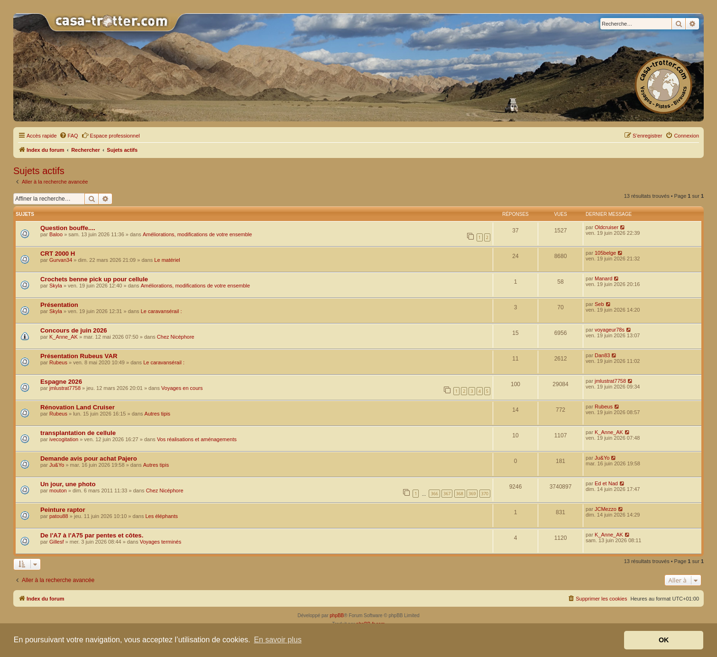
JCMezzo (605, 509)
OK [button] (664, 640)
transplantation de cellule (78, 432)
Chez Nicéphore (175, 337)
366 (434, 493)
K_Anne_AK (63, 337)
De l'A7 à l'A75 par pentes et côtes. (91, 535)
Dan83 (602, 355)
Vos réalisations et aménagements (197, 439)
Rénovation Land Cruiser (77, 407)
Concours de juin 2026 (73, 330)
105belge (605, 253)
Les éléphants (161, 516)
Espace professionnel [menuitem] (111, 135)
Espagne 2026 (61, 381)
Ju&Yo (56, 465)
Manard (603, 278)
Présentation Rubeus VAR (78, 356)
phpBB (337, 615)
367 (446, 493)
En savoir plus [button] (278, 640)
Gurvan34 (60, 260)
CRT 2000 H (57, 253)
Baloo (56, 234)
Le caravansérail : (161, 311)
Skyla (55, 285)
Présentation (59, 304)
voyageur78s (610, 330)
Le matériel (167, 260)
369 (472, 493)
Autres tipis (157, 413)
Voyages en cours (181, 388)
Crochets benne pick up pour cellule (94, 279)
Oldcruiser (606, 227)
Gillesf (56, 542)
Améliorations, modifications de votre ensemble (197, 234)
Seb (599, 304)
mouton (58, 490)
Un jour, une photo (67, 484)
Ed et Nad (606, 483)
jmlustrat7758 (65, 388)
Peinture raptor (62, 509)
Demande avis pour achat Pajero (88, 458)
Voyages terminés (160, 542)
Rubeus (58, 362)
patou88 (58, 516)
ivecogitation (63, 439)
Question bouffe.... (67, 227)
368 (459, 493)
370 (484, 493)
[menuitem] (68, 135)
